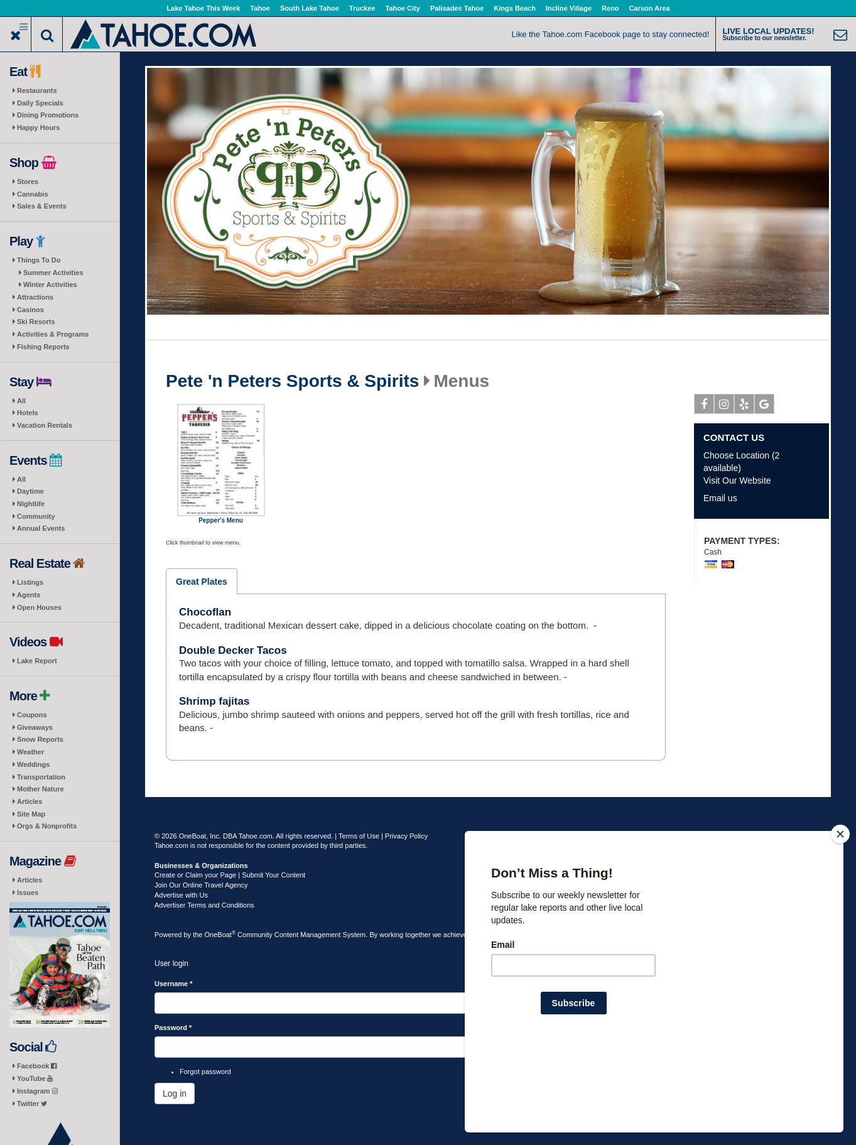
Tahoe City (402, 8)
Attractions (35, 297)
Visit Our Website (737, 480)
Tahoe (260, 8)
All (21, 400)
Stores (27, 181)
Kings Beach (515, 8)
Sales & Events (42, 206)
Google (764, 406)
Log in (175, 1093)
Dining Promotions (48, 115)
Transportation (41, 777)
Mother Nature (40, 789)
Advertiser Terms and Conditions (204, 905)
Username (173, 983)
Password (173, 1027)
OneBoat (220, 934)
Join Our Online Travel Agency (201, 885)
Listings (30, 582)
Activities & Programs (53, 334)
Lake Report (37, 661)
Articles (29, 801)
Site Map (31, 814)
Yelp (744, 406)
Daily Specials (40, 103)
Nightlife (31, 503)
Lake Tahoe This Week (203, 8)
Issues (27, 892)
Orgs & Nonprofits (47, 826)
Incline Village (569, 8)
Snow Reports (40, 739)
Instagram (37, 1091)
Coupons (32, 715)
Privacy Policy (406, 836)
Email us (720, 498)
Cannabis (32, 194)
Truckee (362, 8)
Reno (610, 8)
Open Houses (39, 607)
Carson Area (649, 8)
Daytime (30, 491)
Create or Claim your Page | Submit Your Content (229, 875)
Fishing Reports (43, 346)
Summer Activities (53, 272)
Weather (30, 752)
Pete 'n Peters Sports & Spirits (292, 381)
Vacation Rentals (44, 425)
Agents (28, 595)
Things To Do (38, 260)
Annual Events (41, 528)
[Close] (840, 915)
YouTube (35, 1078)
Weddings (33, 764)
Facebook (37, 1066)
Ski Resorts (36, 321)
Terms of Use (359, 836)
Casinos (30, 309)
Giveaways (35, 727)
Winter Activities (50, 284)
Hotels (27, 412)
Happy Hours (38, 127)
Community (36, 516)
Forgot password (205, 1071)
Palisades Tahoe (457, 8)
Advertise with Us (181, 895)
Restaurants (37, 90)
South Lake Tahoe (309, 8)
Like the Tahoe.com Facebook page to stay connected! (611, 34)
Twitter (32, 1103)
